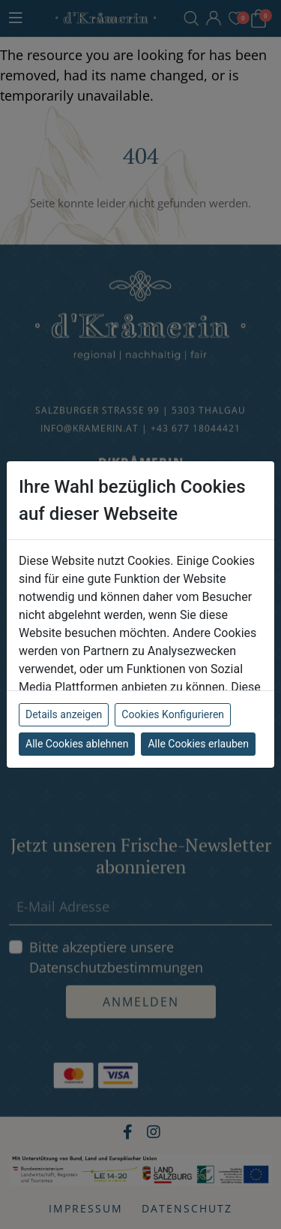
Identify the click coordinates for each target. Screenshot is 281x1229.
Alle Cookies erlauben (198, 744)
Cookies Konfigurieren (172, 714)
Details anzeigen (63, 714)
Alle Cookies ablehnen (76, 744)
